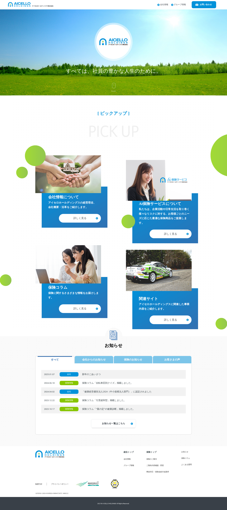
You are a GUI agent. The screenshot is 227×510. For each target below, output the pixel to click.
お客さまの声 (172, 359)
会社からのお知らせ (94, 359)
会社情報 (162, 4)
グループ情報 (178, 4)
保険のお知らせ (133, 359)
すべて (55, 359)
